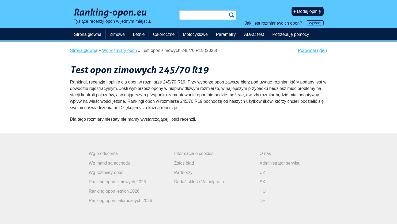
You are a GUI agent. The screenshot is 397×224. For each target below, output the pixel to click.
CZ (262, 172)
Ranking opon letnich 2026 (114, 191)
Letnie (139, 34)
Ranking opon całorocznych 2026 (120, 200)
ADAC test (254, 34)
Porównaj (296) (312, 50)
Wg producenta (103, 153)
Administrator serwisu (280, 163)
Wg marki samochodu (109, 163)
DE (263, 200)
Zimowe (117, 34)
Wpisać (315, 23)
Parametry (226, 34)
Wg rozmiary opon (106, 172)
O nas (265, 153)
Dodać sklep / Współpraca (199, 182)
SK (262, 182)
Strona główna (87, 34)
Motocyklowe (195, 34)
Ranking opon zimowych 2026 (117, 182)
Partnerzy (183, 172)
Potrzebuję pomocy (290, 34)
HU (263, 191)
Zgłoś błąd (184, 163)
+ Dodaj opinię (307, 11)
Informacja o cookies (194, 153)
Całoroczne (164, 34)
